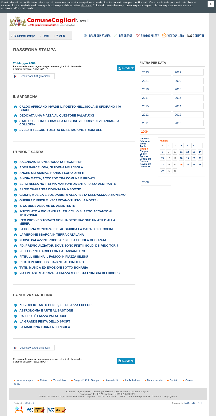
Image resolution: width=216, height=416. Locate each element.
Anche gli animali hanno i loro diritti (51, 172)
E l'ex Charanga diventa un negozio (50, 189)
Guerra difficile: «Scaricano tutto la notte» (58, 200)
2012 (178, 114)
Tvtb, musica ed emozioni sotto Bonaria (53, 267)
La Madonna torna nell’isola (44, 327)
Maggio (144, 148)
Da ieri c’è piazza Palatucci (42, 316)
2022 (178, 72)
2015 (145, 106)
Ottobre (144, 161)
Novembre (145, 164)
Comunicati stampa (24, 35)
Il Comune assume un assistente (47, 205)
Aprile (143, 146)
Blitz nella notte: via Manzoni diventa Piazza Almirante (67, 183)
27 (193, 164)
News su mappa (24, 380)
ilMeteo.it (29, 403)
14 (200, 152)
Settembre (145, 159)
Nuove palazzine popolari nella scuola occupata (62, 240)
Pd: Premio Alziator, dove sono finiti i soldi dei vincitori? (68, 245)
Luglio (143, 153)
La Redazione (132, 380)
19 (187, 158)
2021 (145, 80)
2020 (178, 80)
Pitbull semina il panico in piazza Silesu (53, 256)
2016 (178, 97)
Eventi (45, 35)
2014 (178, 106)
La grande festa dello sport (44, 321)
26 (187, 164)
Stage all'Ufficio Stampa (86, 380)
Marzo (143, 143)
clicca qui (86, 5)
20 (193, 158)
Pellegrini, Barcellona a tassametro (52, 251)
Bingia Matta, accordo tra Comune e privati (57, 178)
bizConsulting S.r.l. (193, 403)
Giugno (144, 151)
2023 (145, 72)
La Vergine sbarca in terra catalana (51, 234)
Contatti (174, 380)
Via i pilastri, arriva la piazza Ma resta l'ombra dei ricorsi (69, 273)
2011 (145, 123)
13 (193, 152)
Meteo (43, 380)
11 (181, 152)
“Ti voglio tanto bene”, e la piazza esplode (56, 305)
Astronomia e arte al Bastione (46, 310)
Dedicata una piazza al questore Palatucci (56, 115)
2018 (178, 89)
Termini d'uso (60, 380)
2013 (145, 114)
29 (162, 170)
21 (200, 158)
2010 (178, 123)
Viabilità (60, 35)
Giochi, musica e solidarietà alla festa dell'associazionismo (72, 194)
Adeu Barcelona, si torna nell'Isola (51, 167)
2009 (144, 131)
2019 (145, 89)
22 (162, 164)
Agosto (144, 156)
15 (162, 158)
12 (187, 152)
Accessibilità (111, 380)
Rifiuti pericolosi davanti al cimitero (51, 262)
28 (200, 164)
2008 (145, 182)
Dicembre (145, 166)
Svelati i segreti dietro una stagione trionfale (60, 130)
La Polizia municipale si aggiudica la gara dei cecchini (66, 229)
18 (181, 158)
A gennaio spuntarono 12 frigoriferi (51, 161)
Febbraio (145, 141)
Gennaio (144, 138)
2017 (145, 97)
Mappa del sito (155, 380)
